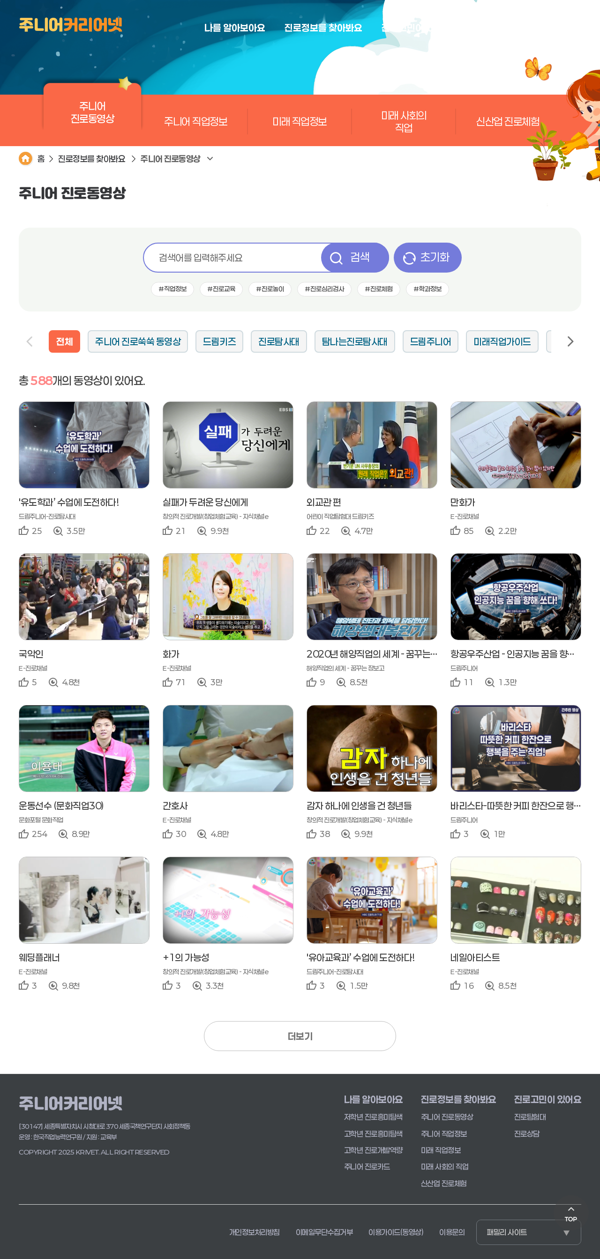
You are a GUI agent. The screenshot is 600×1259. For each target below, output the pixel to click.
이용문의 (452, 1232)
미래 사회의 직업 (404, 121)
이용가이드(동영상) (395, 1232)
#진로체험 (379, 289)
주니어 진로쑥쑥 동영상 (137, 341)
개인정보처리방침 (254, 1232)
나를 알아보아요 (373, 1099)
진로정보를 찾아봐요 (91, 159)
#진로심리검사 (324, 289)
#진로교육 (221, 289)
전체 (64, 341)
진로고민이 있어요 (548, 1099)
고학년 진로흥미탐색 (373, 1133)
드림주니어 (430, 341)
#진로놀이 (270, 289)
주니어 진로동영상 (92, 117)
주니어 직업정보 (195, 121)
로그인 (573, 27)
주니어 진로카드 (367, 1166)
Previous (30, 341)
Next (570, 341)
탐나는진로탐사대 (355, 341)
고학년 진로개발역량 (373, 1150)
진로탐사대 (279, 341)
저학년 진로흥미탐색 (373, 1116)
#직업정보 (172, 289)
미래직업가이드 (502, 341)
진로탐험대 (530, 1116)
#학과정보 (427, 289)
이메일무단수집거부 (324, 1232)
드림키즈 (219, 341)
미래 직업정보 (299, 121)
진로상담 (527, 1133)
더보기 (300, 1036)
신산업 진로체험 (507, 121)
